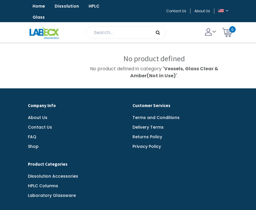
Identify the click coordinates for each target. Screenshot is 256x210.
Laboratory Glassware (52, 195)
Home (39, 6)
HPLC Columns (43, 186)
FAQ (32, 137)
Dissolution (67, 6)
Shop (33, 146)
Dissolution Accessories (53, 176)
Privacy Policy (147, 146)
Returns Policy (147, 137)
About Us (202, 10)
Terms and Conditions (156, 117)
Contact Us (176, 10)
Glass (39, 17)
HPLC (94, 6)
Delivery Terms (148, 127)
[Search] (158, 32)
